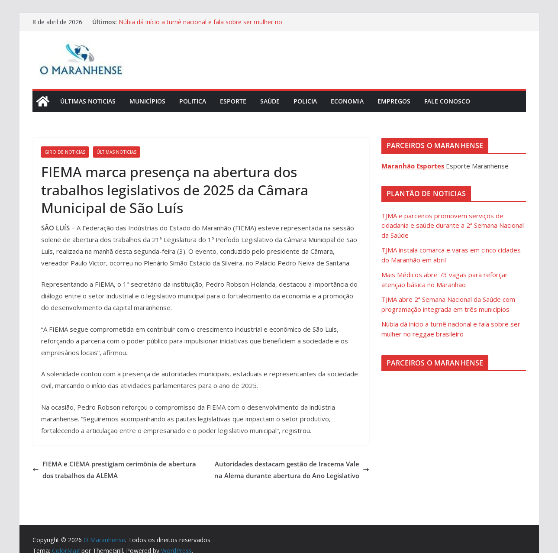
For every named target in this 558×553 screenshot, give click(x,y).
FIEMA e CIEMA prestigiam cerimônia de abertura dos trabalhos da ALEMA (114, 469)
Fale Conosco (447, 101)
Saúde (270, 101)
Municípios (147, 101)
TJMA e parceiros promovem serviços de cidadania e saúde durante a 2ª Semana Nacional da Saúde (452, 225)
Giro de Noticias (65, 152)
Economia (347, 101)
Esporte (233, 101)
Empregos (393, 101)
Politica (192, 101)
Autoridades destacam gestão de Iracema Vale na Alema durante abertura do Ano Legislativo (291, 469)
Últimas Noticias (88, 101)
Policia (305, 101)
